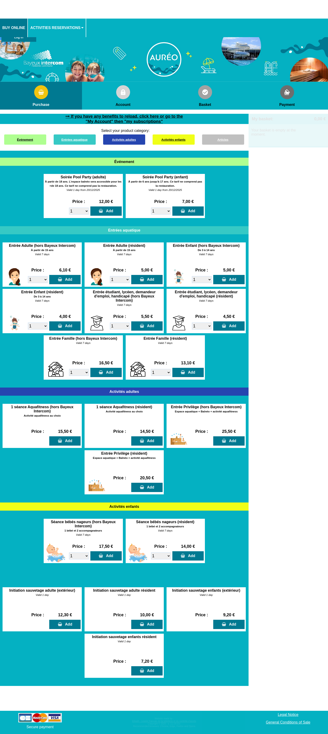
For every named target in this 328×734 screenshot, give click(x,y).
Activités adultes (124, 139)
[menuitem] (14, 28)
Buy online (13, 28)
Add (108, 211)
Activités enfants (173, 139)
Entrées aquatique (74, 139)
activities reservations (55, 28)
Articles (223, 139)
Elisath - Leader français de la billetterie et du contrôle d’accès (164, 721)
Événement (25, 139)
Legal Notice (288, 715)
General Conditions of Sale (288, 722)
